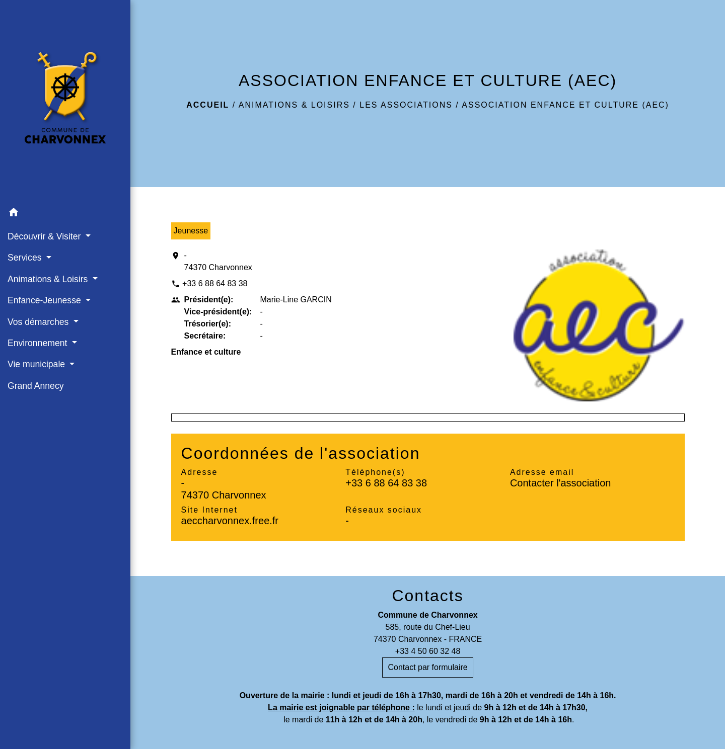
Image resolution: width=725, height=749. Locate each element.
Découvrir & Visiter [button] (45, 236)
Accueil (207, 105)
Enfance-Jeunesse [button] (46, 300)
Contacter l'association (560, 482)
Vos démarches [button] (39, 322)
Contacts (427, 596)
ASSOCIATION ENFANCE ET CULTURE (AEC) (565, 105)
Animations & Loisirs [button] (49, 279)
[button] (65, 214)
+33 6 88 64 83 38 (214, 283)
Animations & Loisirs (294, 105)
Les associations (406, 105)
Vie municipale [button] (37, 364)
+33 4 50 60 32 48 (427, 651)
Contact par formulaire (427, 667)
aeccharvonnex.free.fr (229, 520)
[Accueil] (65, 101)
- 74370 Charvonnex (218, 261)
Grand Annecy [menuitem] (36, 386)
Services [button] (26, 258)
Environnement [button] (38, 343)
